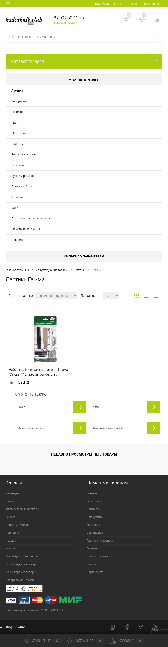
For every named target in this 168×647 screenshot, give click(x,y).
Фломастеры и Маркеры (22, 509)
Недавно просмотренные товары (84, 454)
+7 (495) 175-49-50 (14, 627)
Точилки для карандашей (108, 428)
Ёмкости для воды (24, 154)
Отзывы (92, 548)
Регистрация (151, 4)
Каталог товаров (84, 61)
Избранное (85, 641)
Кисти (15, 122)
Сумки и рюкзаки (23, 176)
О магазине (95, 501)
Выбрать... (118, 4)
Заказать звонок (65, 22)
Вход (133, 4)
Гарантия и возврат (100, 540)
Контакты (93, 509)
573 (20, 382)
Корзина (127, 641)
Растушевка (19, 101)
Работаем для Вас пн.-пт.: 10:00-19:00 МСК (34, 610)
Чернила (17, 239)
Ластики (17, 90)
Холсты (11, 548)
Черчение (12, 532)
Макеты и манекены (25, 229)
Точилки (17, 112)
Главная (92, 493)
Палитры (17, 144)
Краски (11, 540)
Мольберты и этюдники (22, 556)
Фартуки (17, 197)
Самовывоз (95, 532)
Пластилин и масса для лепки (31, 218)
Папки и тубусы (22, 186)
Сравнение (42, 641)
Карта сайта (95, 572)
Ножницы (18, 165)
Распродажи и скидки (20, 580)
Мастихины (19, 133)
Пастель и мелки (17, 524)
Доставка (93, 524)
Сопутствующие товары (22, 564)
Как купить (94, 517)
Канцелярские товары (21, 572)
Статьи (91, 564)
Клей (14, 207)
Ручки (10, 501)
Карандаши (13, 493)
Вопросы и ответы (99, 556)
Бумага (11, 517)
